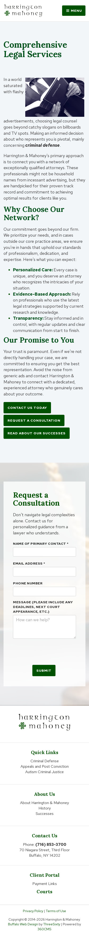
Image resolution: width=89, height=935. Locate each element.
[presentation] (49, 651)
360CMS (44, 929)
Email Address (29, 563)
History (44, 808)
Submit (43, 670)
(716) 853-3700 (50, 844)
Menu (74, 10)
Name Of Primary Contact (41, 543)
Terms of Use (56, 911)
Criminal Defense (44, 761)
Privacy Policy (33, 911)
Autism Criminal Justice (44, 771)
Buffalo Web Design (23, 924)
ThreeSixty (51, 924)
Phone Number (27, 583)
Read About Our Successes (37, 433)
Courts (44, 891)
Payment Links (44, 883)
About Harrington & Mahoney (44, 802)
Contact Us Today (27, 408)
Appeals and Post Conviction (45, 766)
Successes (45, 813)
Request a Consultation (34, 420)
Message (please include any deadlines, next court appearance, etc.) (43, 607)
